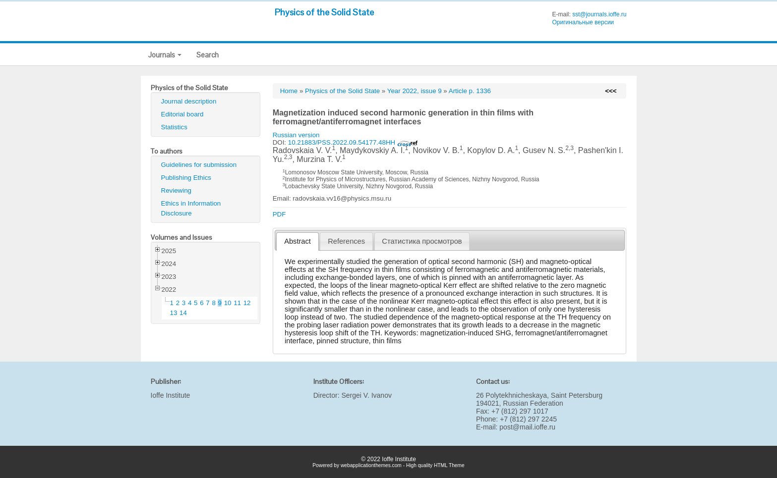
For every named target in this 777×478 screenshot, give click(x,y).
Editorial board (182, 114)
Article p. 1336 (470, 91)
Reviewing (176, 190)
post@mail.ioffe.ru (527, 427)
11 (237, 303)
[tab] (297, 241)
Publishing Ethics (186, 177)
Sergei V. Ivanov (366, 395)
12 (247, 303)
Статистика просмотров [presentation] (422, 241)
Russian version (296, 135)
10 (228, 303)
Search (207, 54)
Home (289, 91)
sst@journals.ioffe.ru (599, 14)
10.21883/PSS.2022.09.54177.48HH (353, 142)
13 (174, 313)
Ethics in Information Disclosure (191, 208)
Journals (164, 54)
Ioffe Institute (170, 395)
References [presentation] (346, 241)
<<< (610, 91)
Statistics (174, 127)
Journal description (189, 101)
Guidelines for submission (199, 164)
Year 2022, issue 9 (414, 91)
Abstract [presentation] (297, 241)
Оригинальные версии (583, 22)
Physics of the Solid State (324, 12)
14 (183, 313)
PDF (279, 214)
